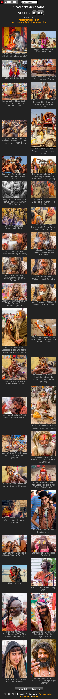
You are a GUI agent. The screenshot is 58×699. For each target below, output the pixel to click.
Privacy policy (45, 694)
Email (35, 696)
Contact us (25, 696)
